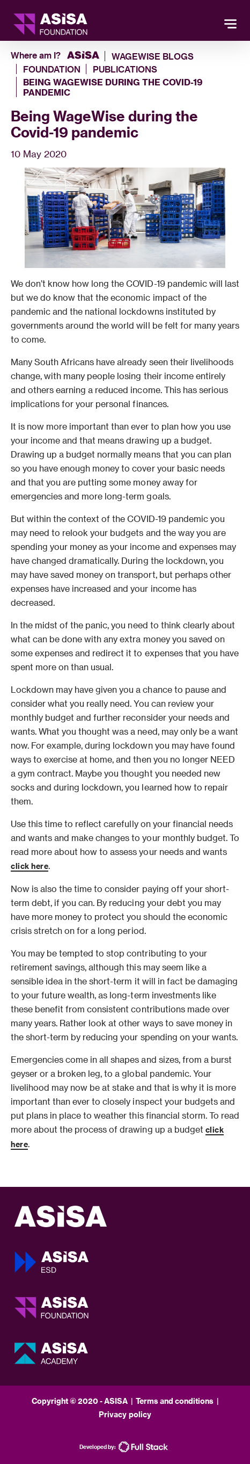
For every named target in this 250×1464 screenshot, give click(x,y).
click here (29, 866)
